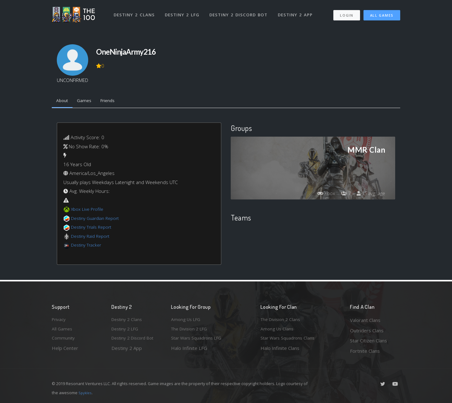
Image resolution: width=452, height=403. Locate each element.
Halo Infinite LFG (189, 351)
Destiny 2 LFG (183, 12)
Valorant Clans (365, 320)
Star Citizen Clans (368, 340)
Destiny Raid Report (92, 237)
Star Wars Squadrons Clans (290, 340)
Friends (113, 101)
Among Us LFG (187, 320)
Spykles (85, 392)
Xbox (322, 194)
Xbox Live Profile (88, 210)
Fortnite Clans (365, 351)
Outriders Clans (367, 330)
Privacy (59, 320)
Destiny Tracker (87, 246)
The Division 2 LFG (191, 330)
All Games (382, 12)
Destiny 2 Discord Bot (240, 12)
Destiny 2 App (297, 12)
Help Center (65, 351)
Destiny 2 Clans (135, 12)
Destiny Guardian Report (97, 219)
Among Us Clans (278, 330)
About (63, 101)
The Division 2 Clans (282, 320)
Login (346, 12)
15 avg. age (370, 194)
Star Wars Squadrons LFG (198, 340)
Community (64, 340)
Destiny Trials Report (93, 228)
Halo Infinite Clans (280, 351)
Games (87, 101)
